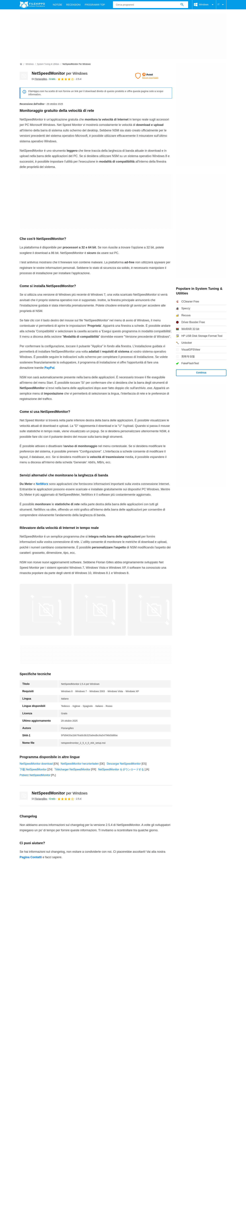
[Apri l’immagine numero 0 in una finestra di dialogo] (46, 610)
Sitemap (64, 1094)
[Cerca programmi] (182, 4)
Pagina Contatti (31, 857)
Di (39, 79)
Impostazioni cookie (173, 1101)
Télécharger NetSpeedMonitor (72, 769)
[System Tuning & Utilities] (48, 64)
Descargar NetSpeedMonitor (124, 763)
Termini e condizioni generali (37, 1101)
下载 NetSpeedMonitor (33, 769)
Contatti (33, 1094)
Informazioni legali (133, 1101)
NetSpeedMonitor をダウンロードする (121, 769)
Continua (201, 372)
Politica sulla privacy (106, 1101)
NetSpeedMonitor (60, 73)
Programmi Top (95, 4)
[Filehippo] (32, 4)
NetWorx (42, 484)
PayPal (49, 367)
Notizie (57, 4)
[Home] (21, 64)
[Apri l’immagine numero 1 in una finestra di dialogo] (100, 609)
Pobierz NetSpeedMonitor (35, 775)
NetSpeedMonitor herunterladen (80, 763)
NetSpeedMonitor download (36, 763)
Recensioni (73, 4)
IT (221, 5)
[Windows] (30, 64)
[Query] (150, 4)
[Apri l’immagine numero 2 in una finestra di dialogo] (154, 609)
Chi (22, 1094)
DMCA (153, 1101)
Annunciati (48, 1094)
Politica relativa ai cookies (73, 1101)
